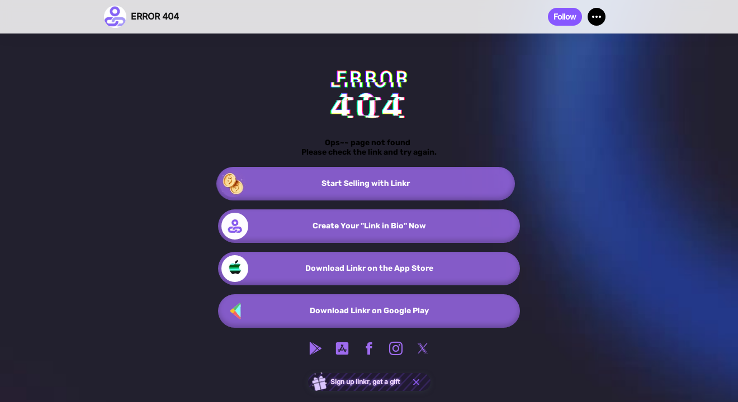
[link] (369, 183)
